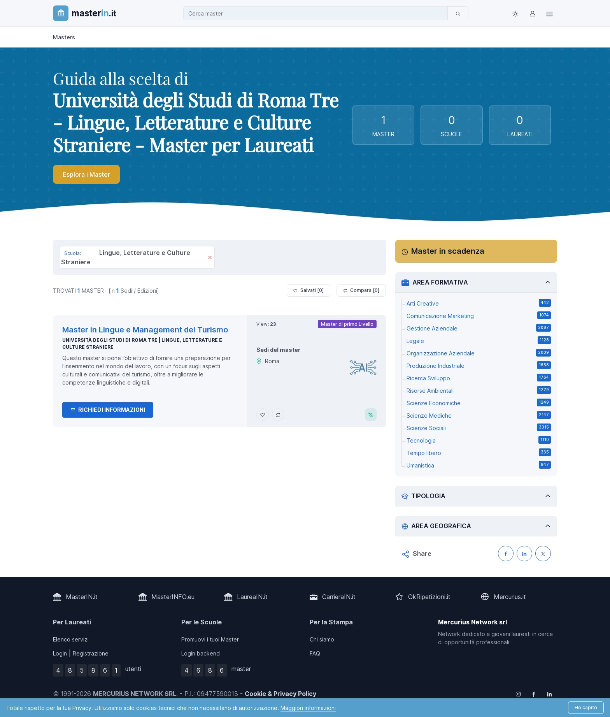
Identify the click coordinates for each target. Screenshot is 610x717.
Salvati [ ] (308, 290)
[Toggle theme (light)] (515, 13)
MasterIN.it (82, 597)
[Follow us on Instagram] (518, 693)
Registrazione (91, 653)
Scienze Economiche (479, 402)
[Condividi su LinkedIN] (524, 553)
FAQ (315, 653)
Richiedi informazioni (107, 409)
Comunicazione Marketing (479, 315)
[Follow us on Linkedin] (549, 693)
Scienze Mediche (479, 415)
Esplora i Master (86, 174)
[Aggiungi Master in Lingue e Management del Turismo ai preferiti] (262, 414)
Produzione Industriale (479, 365)
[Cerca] (457, 13)
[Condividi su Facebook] (506, 553)
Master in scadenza (447, 251)
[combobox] (317, 13)
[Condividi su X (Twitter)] (543, 553)
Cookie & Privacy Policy (280, 694)
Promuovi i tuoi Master (210, 639)
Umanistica (479, 465)
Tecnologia (479, 440)
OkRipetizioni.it (429, 597)
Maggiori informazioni (308, 708)
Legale (479, 340)
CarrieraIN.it (339, 597)
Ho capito (586, 707)
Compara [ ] (361, 290)
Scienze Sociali (479, 427)
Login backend (200, 653)
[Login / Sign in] (532, 13)
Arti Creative (479, 303)
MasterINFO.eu (173, 597)
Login (60, 653)
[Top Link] (549, 13)
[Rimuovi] (210, 258)
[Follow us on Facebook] (534, 693)
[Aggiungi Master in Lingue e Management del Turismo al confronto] (278, 414)
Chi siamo (322, 639)
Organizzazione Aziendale (479, 353)
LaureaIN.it (252, 597)
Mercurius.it (510, 597)
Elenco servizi (71, 639)
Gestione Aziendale (479, 328)
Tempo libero (479, 452)
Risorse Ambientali (479, 390)
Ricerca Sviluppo (479, 377)
